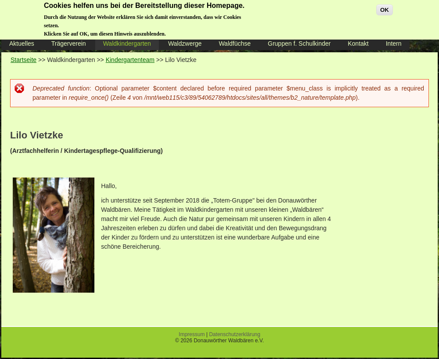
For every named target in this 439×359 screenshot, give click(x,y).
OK (384, 7)
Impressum (192, 334)
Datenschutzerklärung (234, 334)
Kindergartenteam (130, 59)
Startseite (23, 59)
